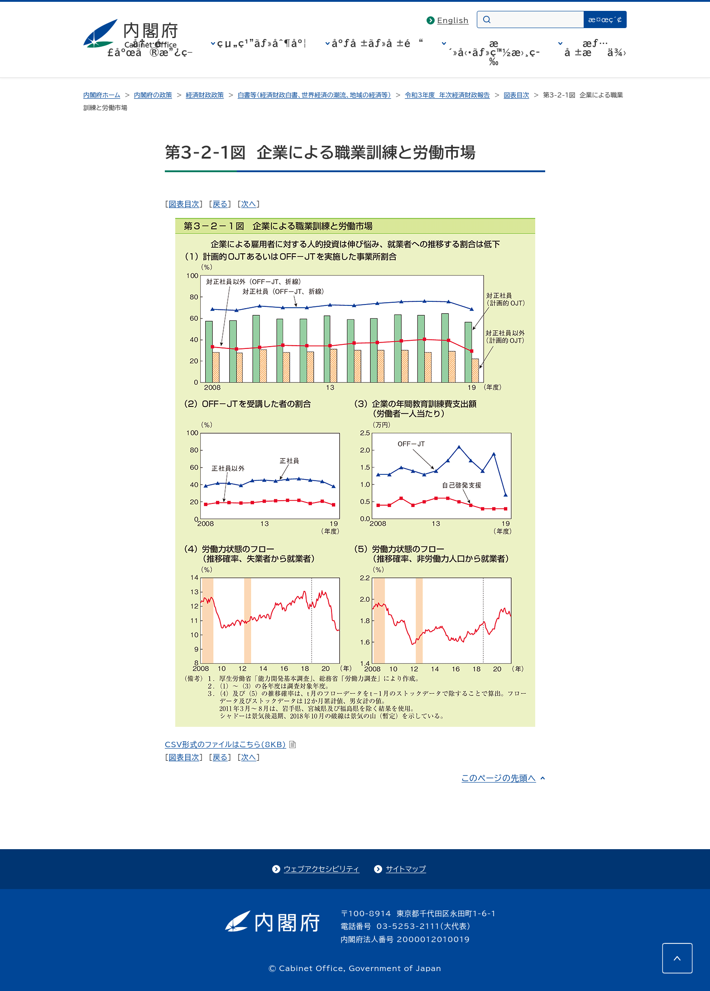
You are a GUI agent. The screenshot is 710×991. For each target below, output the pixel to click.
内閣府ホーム (101, 95)
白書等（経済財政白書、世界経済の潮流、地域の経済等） (314, 95)
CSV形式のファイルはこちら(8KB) (230, 744)
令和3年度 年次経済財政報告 (447, 95)
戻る (220, 204)
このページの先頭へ (498, 778)
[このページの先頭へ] (677, 958)
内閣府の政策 (153, 95)
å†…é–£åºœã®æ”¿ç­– (150, 48)
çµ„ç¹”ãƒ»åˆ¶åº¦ (262, 43)
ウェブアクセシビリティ (322, 869)
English (453, 20)
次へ (248, 204)
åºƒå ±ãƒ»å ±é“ (378, 43)
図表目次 (516, 95)
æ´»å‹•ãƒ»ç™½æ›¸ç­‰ (494, 52)
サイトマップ (406, 869)
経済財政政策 (205, 95)
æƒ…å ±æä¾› (596, 48)
